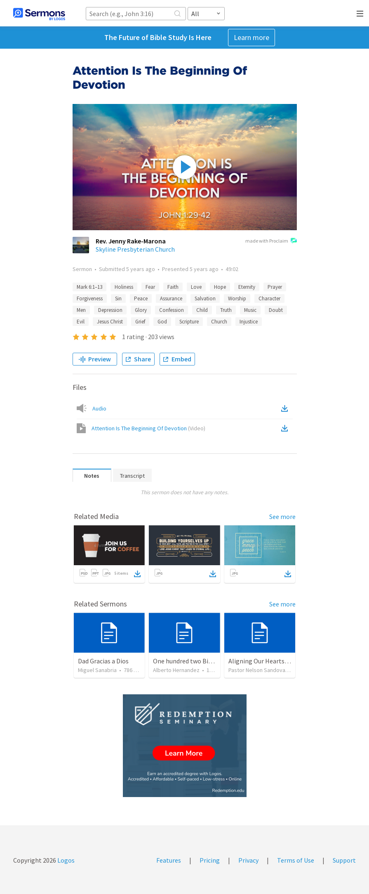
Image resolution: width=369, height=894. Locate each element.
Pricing (210, 860)
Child (202, 310)
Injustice (249, 321)
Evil (81, 321)
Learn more (251, 37)
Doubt (276, 310)
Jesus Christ (110, 321)
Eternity (246, 286)
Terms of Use (295, 860)
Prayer (275, 286)
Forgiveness (90, 298)
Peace (141, 298)
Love (196, 286)
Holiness (124, 286)
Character (269, 298)
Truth (226, 310)
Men (81, 310)
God (162, 321)
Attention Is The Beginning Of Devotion (148, 428)
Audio (99, 408)
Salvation (205, 298)
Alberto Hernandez (176, 670)
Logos (65, 860)
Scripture (189, 321)
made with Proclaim (271, 241)
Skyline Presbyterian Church (135, 249)
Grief (140, 321)
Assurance (171, 298)
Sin (118, 298)
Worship (237, 298)
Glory (141, 310)
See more (282, 516)
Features (168, 860)
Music (250, 310)
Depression (110, 310)
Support (344, 860)
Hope (220, 286)
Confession (171, 310)
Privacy (248, 860)
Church (219, 321)
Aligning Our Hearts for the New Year (280, 661)
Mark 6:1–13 (89, 286)
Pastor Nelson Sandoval (257, 670)
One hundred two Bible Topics (195, 661)
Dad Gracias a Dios (103, 661)
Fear (150, 286)
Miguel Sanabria (97, 670)
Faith (173, 286)
